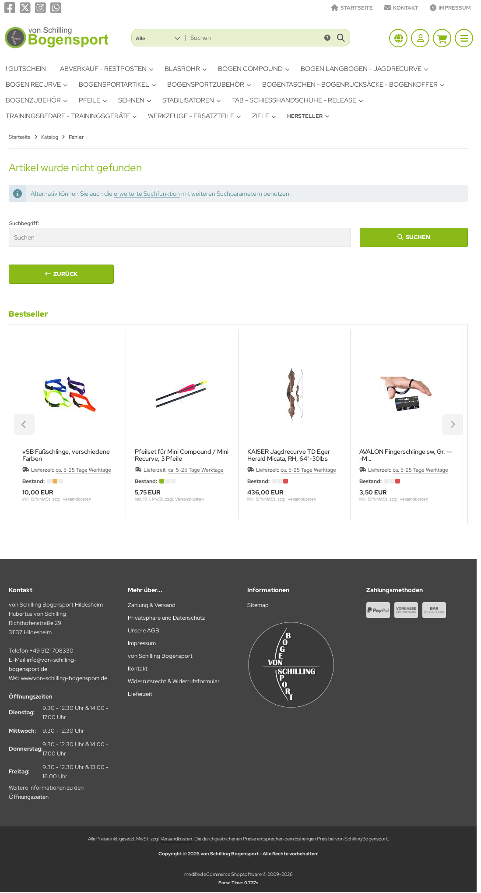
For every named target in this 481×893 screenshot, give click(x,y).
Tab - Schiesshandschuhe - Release (297, 100)
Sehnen (134, 100)
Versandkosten (77, 499)
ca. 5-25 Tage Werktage (83, 469)
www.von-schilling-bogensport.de (64, 678)
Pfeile (93, 100)
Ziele (264, 116)
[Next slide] (452, 424)
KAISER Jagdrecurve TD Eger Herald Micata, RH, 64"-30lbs (288, 455)
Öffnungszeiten (29, 797)
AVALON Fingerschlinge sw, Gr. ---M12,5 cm (405, 455)
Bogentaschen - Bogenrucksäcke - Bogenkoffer (353, 84)
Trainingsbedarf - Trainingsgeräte (71, 116)
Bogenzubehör (36, 100)
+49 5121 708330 (51, 650)
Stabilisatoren (191, 100)
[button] (158, 37)
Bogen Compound (253, 68)
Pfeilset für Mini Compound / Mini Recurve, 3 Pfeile (181, 455)
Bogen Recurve (36, 84)
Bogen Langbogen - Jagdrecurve (364, 68)
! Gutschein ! (27, 68)
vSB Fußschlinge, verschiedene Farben (66, 455)
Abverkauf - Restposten (106, 68)
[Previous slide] (24, 424)
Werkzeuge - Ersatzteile (194, 116)
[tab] (124, 530)
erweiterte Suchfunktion (147, 194)
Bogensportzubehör (209, 84)
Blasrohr (186, 68)
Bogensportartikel (117, 84)
